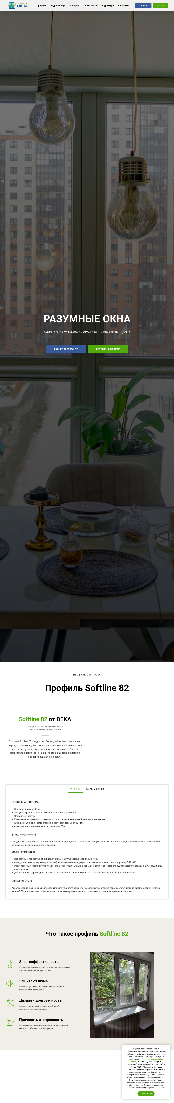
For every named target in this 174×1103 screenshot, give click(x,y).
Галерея (74, 5)
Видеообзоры (58, 5)
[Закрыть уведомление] (167, 1047)
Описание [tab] (75, 789)
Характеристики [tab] (95, 789)
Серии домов (91, 5)
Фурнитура (108, 5)
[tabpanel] (87, 846)
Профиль (41, 5)
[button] (143, 5)
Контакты (123, 5)
